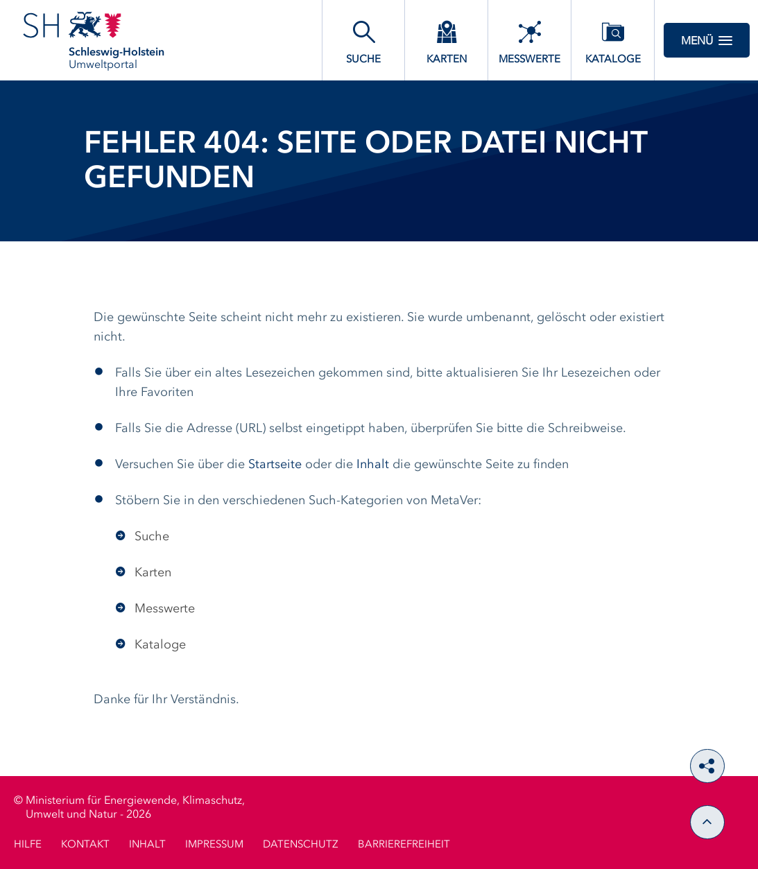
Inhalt (372, 464)
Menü (706, 40)
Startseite (275, 464)
